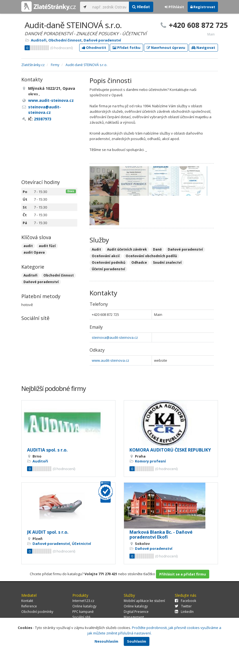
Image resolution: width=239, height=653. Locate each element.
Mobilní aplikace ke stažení (144, 600)
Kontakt (27, 600)
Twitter (183, 606)
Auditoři (38, 40)
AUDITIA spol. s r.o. (47, 450)
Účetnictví (81, 543)
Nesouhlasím (106, 641)
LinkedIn (184, 611)
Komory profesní (150, 461)
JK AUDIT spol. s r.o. (47, 532)
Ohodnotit (94, 47)
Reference (29, 606)
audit (28, 246)
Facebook (185, 600)
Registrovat (202, 6)
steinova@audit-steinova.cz (115, 337)
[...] (109, 7)
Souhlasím (136, 641)
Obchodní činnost (65, 40)
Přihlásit (174, 6)
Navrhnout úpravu (166, 47)
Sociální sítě (81, 617)
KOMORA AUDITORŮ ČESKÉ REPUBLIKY (170, 450)
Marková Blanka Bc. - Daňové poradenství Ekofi (161, 534)
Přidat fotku (126, 47)
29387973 (42, 118)
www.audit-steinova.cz (110, 360)
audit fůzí (47, 246)
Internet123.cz (83, 600)
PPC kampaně (83, 611)
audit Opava (34, 252)
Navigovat (203, 47)
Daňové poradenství (102, 40)
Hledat (141, 6)
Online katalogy (84, 606)
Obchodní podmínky (37, 611)
